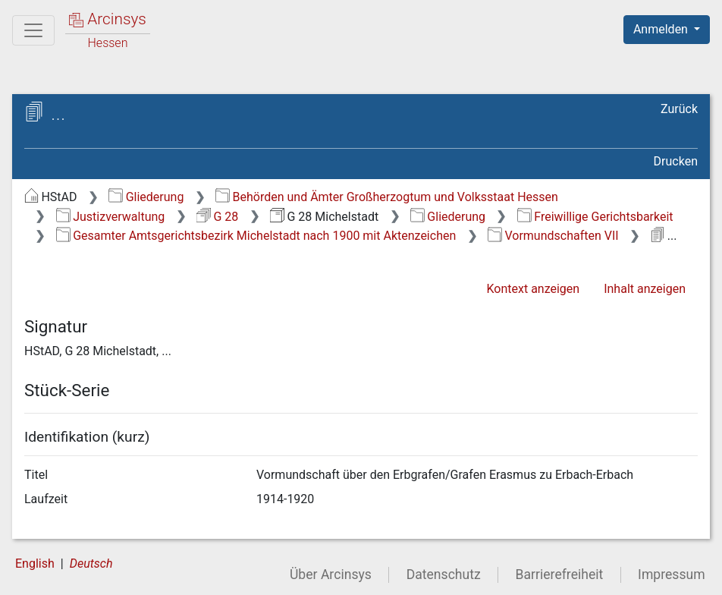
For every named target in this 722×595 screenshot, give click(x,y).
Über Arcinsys (331, 574)
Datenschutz (444, 574)
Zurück (679, 109)
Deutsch (91, 563)
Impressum (671, 574)
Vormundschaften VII (553, 235)
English (35, 563)
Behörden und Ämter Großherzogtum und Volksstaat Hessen (386, 197)
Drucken (676, 161)
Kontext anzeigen (532, 289)
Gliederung (146, 197)
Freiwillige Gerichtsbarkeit (595, 216)
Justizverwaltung (110, 216)
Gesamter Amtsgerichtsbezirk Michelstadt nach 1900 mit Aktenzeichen (256, 235)
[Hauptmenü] (33, 30)
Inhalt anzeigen (645, 289)
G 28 (217, 216)
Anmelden (662, 29)
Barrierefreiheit (560, 574)
